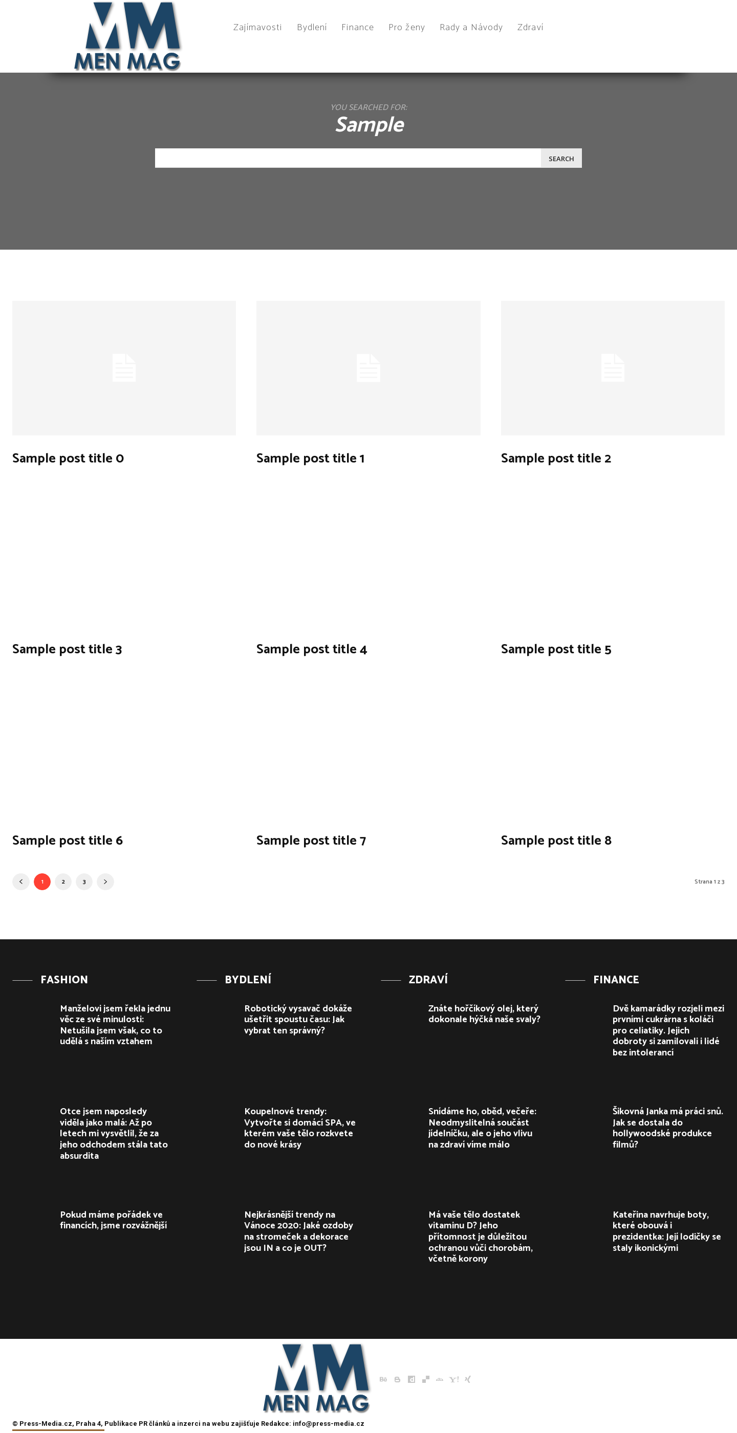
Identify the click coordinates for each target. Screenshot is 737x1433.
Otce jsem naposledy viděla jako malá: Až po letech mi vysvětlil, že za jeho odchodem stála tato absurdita (114, 1133)
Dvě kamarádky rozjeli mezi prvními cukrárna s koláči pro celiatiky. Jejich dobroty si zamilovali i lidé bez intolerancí (668, 1031)
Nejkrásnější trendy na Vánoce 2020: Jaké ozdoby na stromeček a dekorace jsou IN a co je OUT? (298, 1231)
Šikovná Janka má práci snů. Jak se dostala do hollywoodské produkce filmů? (668, 1128)
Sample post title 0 (88, 457)
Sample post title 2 (576, 457)
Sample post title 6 (88, 839)
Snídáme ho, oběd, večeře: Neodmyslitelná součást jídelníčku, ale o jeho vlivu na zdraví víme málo (482, 1128)
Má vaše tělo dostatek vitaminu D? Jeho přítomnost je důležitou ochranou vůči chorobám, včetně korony (480, 1237)
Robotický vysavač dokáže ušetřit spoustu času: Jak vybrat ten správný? (298, 1020)
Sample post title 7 (331, 839)
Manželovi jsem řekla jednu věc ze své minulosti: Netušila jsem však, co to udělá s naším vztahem (115, 1025)
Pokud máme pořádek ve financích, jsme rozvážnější (113, 1220)
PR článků (154, 1423)
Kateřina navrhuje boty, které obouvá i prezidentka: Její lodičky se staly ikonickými (667, 1231)
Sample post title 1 (330, 457)
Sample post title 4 (332, 648)
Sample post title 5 (577, 648)
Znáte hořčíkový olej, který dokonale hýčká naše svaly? (484, 1014)
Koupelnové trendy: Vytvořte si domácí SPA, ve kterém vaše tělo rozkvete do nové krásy (300, 1128)
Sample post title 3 (87, 648)
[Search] (561, 158)
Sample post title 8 (577, 839)
